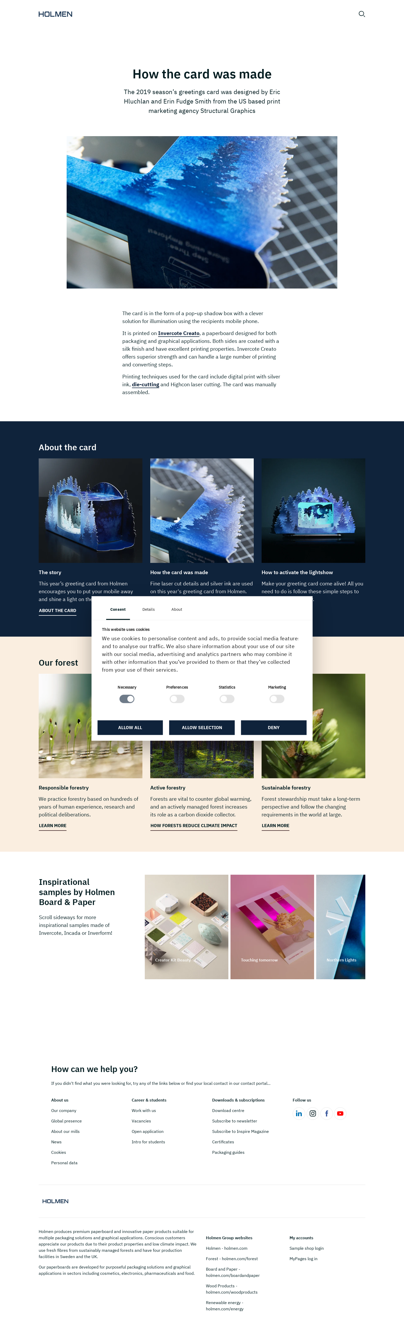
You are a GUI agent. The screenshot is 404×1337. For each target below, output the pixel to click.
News (56, 1141)
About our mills (65, 1131)
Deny (273, 728)
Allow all (131, 728)
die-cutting (145, 384)
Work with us (144, 1110)
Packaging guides (228, 1152)
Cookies (58, 1152)
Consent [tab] (120, 609)
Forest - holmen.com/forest (232, 1258)
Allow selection (202, 728)
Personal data (64, 1162)
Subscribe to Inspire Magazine (240, 1131)
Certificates (223, 1141)
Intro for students (148, 1141)
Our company (63, 1110)
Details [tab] (150, 609)
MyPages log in (304, 1258)
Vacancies (141, 1120)
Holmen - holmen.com (226, 1248)
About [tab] (178, 609)
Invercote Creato (178, 333)
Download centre (228, 1110)
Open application (148, 1131)
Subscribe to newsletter (234, 1120)
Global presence (66, 1120)
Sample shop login (307, 1248)
